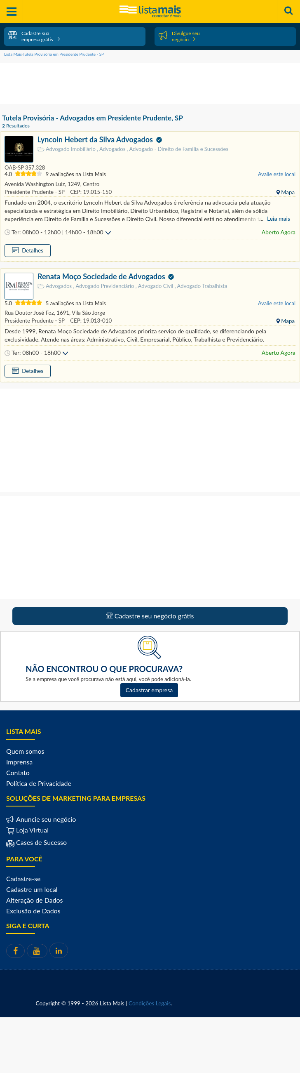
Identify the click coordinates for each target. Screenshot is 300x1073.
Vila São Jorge (87, 312)
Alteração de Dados (34, 900)
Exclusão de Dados (33, 911)
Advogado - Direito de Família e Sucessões (177, 149)
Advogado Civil (155, 286)
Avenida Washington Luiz (35, 184)
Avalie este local (276, 174)
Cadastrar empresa (149, 689)
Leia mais (278, 218)
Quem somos (25, 751)
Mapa (287, 192)
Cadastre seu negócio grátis (150, 616)
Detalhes (31, 250)
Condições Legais (150, 1003)
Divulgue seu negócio (179, 36)
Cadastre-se (23, 878)
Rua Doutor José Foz (29, 312)
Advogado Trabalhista (201, 286)
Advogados (112, 149)
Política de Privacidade (38, 783)
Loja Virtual (27, 830)
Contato (18, 772)
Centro (90, 184)
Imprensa (19, 762)
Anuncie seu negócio (45, 819)
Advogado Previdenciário (104, 286)
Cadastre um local (32, 889)
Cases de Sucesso (40, 842)
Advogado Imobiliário (67, 149)
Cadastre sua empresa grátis (34, 36)
